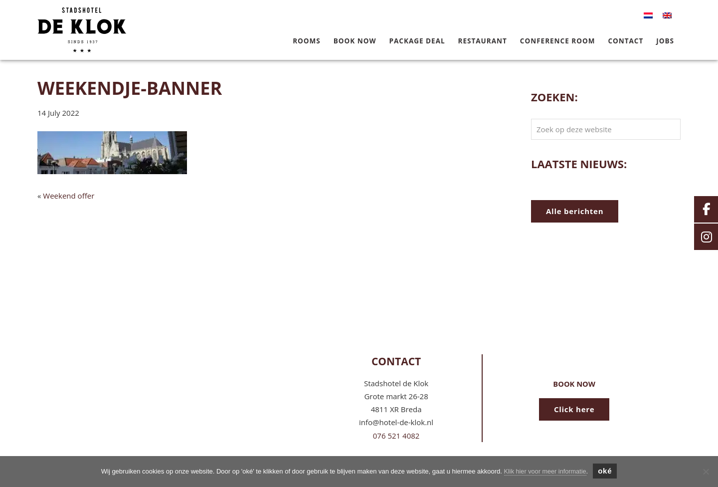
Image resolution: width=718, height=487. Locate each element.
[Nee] (706, 472)
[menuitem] (648, 15)
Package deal (417, 40)
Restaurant (482, 40)
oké (606, 471)
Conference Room (557, 40)
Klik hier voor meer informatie (545, 471)
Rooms (307, 40)
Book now (355, 40)
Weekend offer (68, 196)
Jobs (665, 40)
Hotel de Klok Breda (106, 20)
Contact (625, 40)
